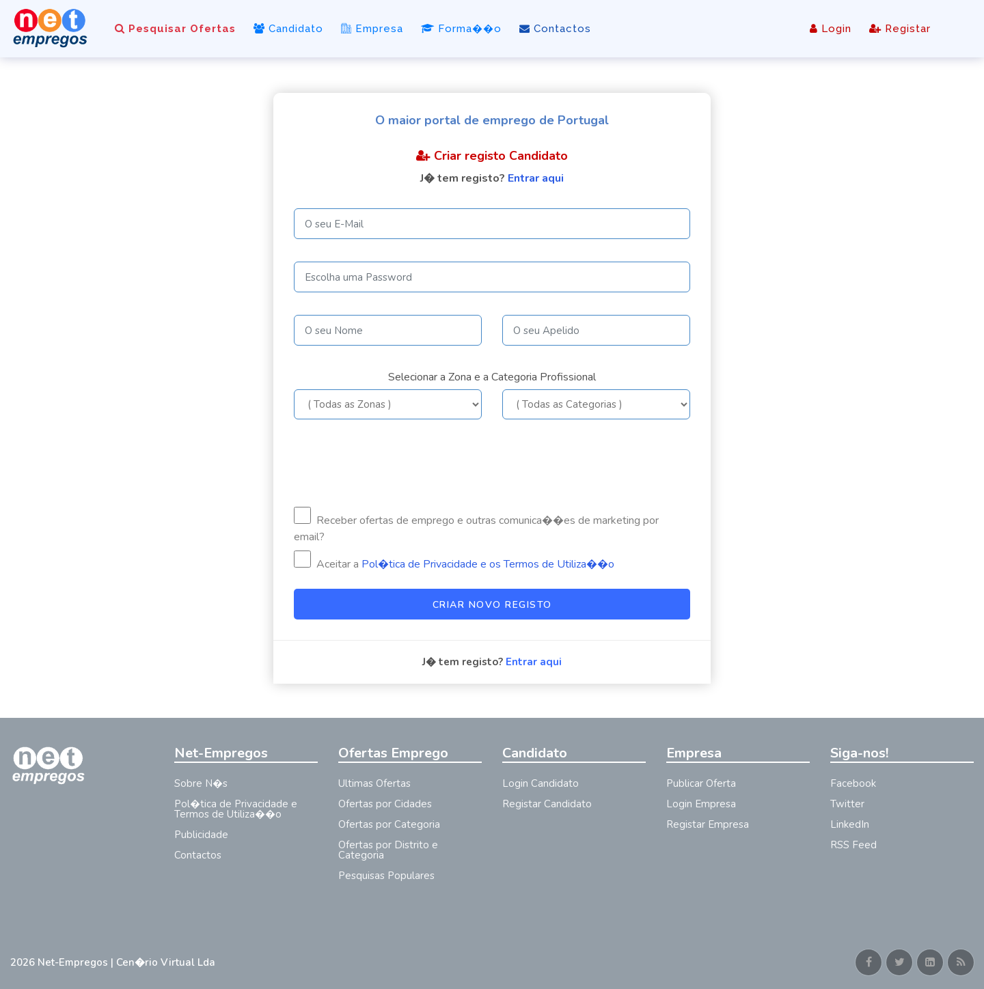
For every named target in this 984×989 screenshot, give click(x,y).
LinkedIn (849, 824)
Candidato (288, 29)
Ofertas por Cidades (385, 804)
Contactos (555, 29)
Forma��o (461, 29)
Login (830, 29)
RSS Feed (853, 845)
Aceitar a (454, 561)
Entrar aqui (536, 178)
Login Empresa (701, 804)
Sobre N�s (201, 783)
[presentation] (398, 463)
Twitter (847, 804)
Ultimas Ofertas (374, 783)
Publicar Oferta (701, 783)
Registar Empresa (707, 824)
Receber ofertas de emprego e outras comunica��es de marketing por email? (476, 525)
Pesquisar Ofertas (175, 29)
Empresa (372, 29)
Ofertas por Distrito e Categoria (388, 850)
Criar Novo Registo (492, 604)
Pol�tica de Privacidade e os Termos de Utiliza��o (487, 564)
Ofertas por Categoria (389, 824)
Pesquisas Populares (386, 875)
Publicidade (201, 834)
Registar (900, 29)
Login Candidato (540, 783)
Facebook (853, 783)
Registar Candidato (547, 804)
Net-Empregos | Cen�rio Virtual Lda (126, 962)
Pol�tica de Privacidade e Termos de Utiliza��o (235, 809)
